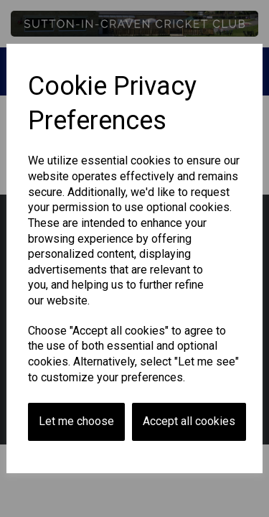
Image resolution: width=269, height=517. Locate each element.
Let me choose (76, 421)
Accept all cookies (189, 421)
